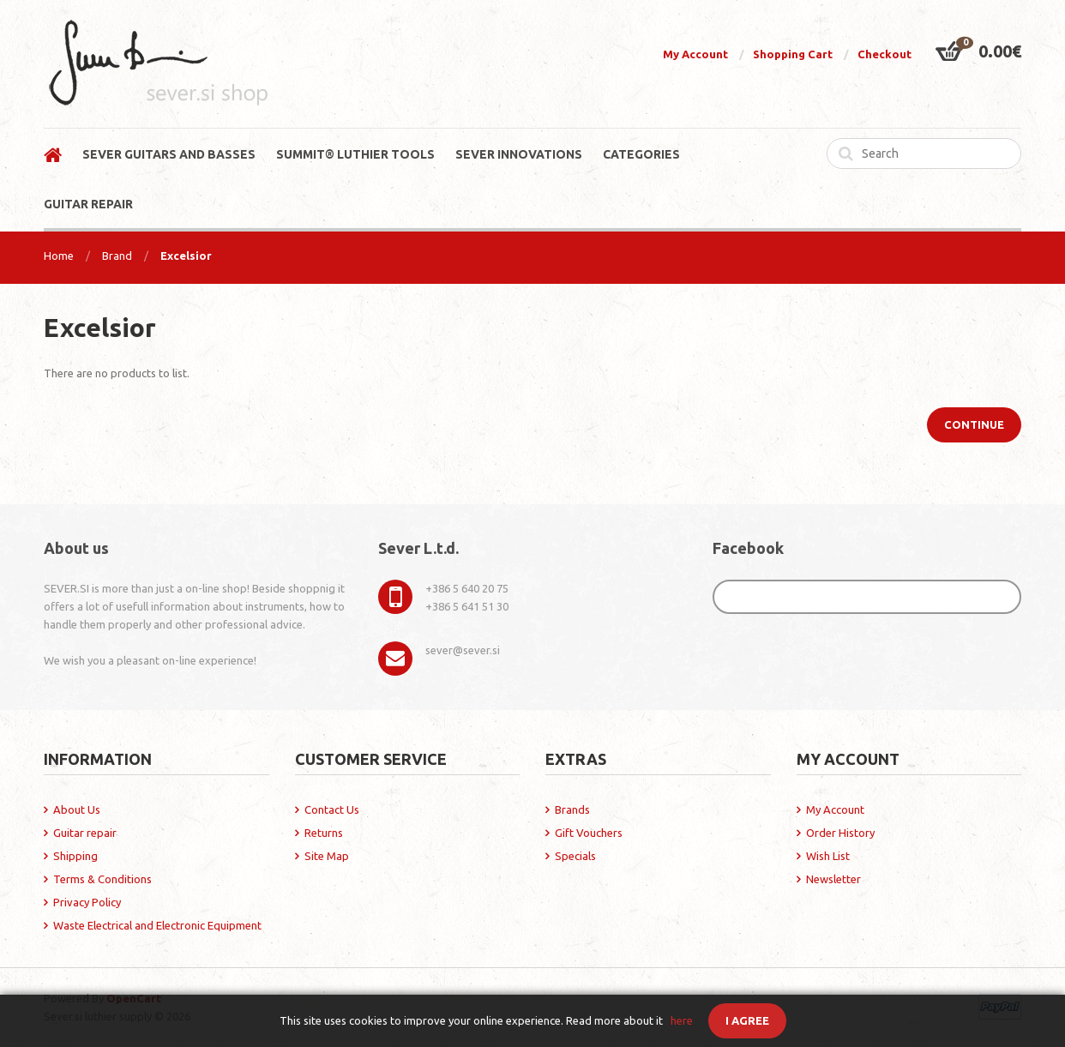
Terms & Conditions (102, 879)
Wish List (828, 856)
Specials (575, 856)
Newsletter (833, 879)
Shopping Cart (793, 54)
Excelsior (186, 256)
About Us (76, 809)
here (682, 1020)
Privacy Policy (87, 902)
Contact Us (331, 809)
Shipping (75, 856)
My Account (695, 54)
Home (59, 256)
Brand (117, 256)
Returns (323, 833)
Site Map (326, 856)
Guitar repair (85, 833)
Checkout (884, 54)
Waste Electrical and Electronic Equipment (157, 925)
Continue (974, 424)
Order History (840, 833)
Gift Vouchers (589, 833)
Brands (572, 809)
